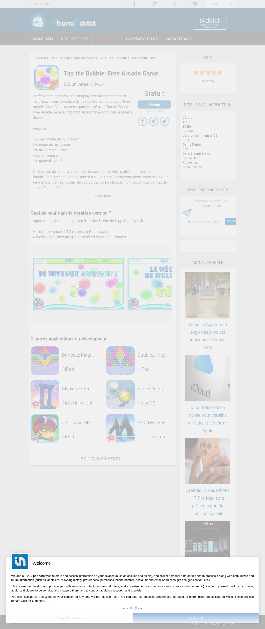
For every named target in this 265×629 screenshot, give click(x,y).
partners (39, 576)
